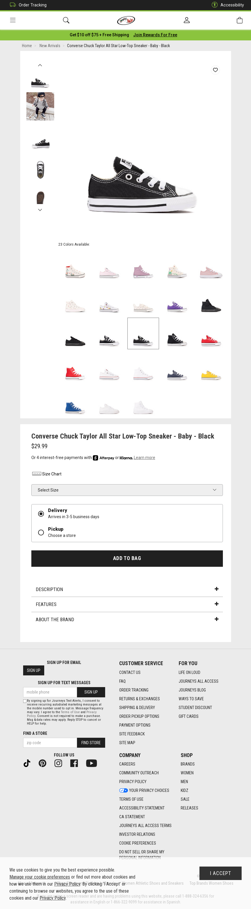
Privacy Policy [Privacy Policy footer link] (132, 782)
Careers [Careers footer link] (127, 764)
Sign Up (33, 670)
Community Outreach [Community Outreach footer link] (139, 773)
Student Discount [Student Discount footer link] (195, 707)
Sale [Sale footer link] (185, 799)
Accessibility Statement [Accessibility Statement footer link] (142, 808)
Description (127, 589)
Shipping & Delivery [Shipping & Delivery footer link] (137, 707)
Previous (40, 63)
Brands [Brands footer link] (188, 764)
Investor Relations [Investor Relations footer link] (137, 834)
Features (127, 604)
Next (40, 208)
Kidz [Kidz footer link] (184, 790)
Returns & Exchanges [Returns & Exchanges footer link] (139, 698)
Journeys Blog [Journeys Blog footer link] (192, 690)
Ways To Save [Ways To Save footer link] (191, 698)
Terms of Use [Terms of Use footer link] (131, 799)
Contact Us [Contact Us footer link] (130, 672)
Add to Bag (127, 559)
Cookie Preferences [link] (137, 843)
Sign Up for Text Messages (64, 683)
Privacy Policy (67, 884)
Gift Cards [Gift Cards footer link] (189, 716)
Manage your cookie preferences (39, 877)
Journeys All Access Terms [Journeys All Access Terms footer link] (145, 826)
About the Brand (127, 619)
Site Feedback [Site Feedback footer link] (132, 734)
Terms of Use (70, 712)
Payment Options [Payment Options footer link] (135, 725)
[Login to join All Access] (99, 35)
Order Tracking (27, 5)
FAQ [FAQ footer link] (122, 681)
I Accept (220, 873)
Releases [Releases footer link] (189, 808)
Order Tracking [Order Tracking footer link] (133, 690)
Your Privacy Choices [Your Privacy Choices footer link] (144, 790)
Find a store (35, 733)
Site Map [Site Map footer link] (127, 742)
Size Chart (46, 474)
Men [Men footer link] (184, 782)
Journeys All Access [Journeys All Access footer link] (198, 681)
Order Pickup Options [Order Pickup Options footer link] (139, 716)
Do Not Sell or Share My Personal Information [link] (141, 855)
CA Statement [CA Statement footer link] (132, 817)
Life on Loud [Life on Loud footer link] (189, 672)
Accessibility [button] (226, 5)
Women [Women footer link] (187, 773)
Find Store (91, 742)
